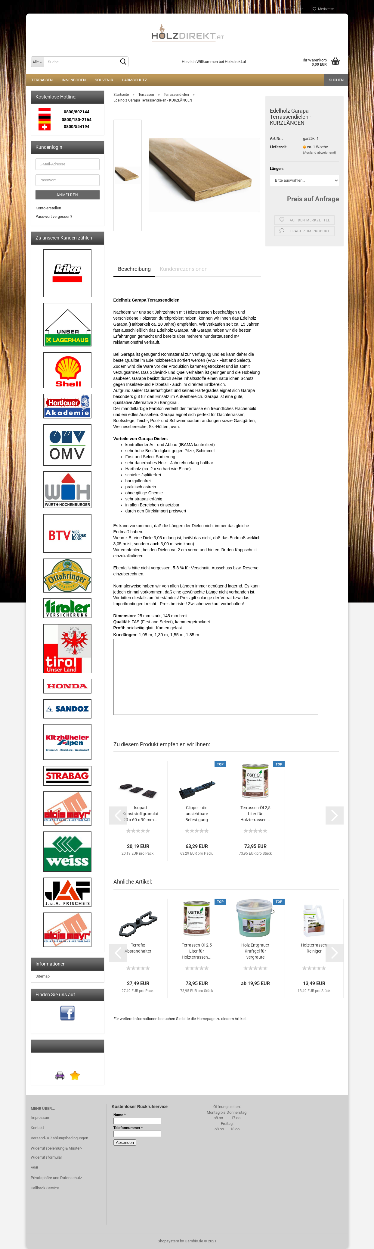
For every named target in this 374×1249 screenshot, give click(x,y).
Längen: (277, 168)
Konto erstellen (48, 208)
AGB (34, 1167)
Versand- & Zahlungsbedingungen (59, 1138)
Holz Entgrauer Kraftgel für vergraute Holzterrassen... (255, 951)
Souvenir (104, 80)
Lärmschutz (134, 80)
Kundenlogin (291, 9)
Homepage (206, 1018)
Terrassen (42, 80)
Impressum (40, 1117)
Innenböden (74, 80)
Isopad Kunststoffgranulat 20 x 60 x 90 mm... (140, 813)
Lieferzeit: (279, 147)
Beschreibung (134, 269)
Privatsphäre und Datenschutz (56, 1177)
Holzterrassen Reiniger (314, 948)
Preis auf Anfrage (313, 199)
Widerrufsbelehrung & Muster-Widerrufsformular (56, 1153)
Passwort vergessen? (54, 216)
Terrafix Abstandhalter (138, 948)
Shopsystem (168, 1241)
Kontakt (37, 1127)
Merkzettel (324, 9)
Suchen (336, 80)
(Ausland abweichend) (319, 153)
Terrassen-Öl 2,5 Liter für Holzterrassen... (255, 813)
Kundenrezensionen (184, 269)
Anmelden (67, 195)
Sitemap (43, 976)
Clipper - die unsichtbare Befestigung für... (196, 814)
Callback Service (45, 1188)
